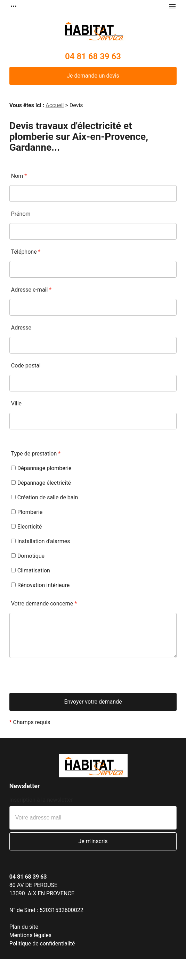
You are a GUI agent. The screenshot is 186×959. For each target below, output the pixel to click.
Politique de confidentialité (42, 943)
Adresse (21, 327)
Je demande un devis (93, 75)
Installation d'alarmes (40, 541)
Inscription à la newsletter (41, 799)
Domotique (28, 556)
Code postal (26, 365)
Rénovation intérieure (40, 585)
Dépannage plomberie (41, 468)
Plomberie (26, 512)
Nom (19, 176)
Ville (16, 403)
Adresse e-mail (31, 289)
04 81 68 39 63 (93, 56)
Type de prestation (35, 453)
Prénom (21, 214)
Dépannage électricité (41, 483)
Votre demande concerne (44, 603)
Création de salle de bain (44, 497)
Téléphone (26, 251)
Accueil (55, 105)
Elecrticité (26, 526)
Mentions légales (30, 935)
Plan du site (23, 927)
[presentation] (62, 679)
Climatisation (30, 570)
